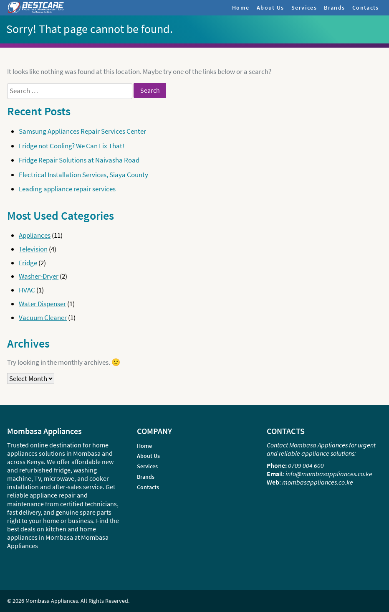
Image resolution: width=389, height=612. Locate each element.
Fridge (28, 262)
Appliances (35, 235)
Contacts (365, 7)
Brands (334, 7)
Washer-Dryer (38, 276)
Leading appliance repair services (67, 188)
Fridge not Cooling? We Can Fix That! (71, 145)
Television (33, 249)
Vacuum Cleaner (43, 317)
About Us (270, 7)
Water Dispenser (42, 303)
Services (304, 7)
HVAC (27, 290)
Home (241, 7)
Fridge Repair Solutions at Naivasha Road (79, 160)
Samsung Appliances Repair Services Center (82, 131)
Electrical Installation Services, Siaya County (83, 174)
